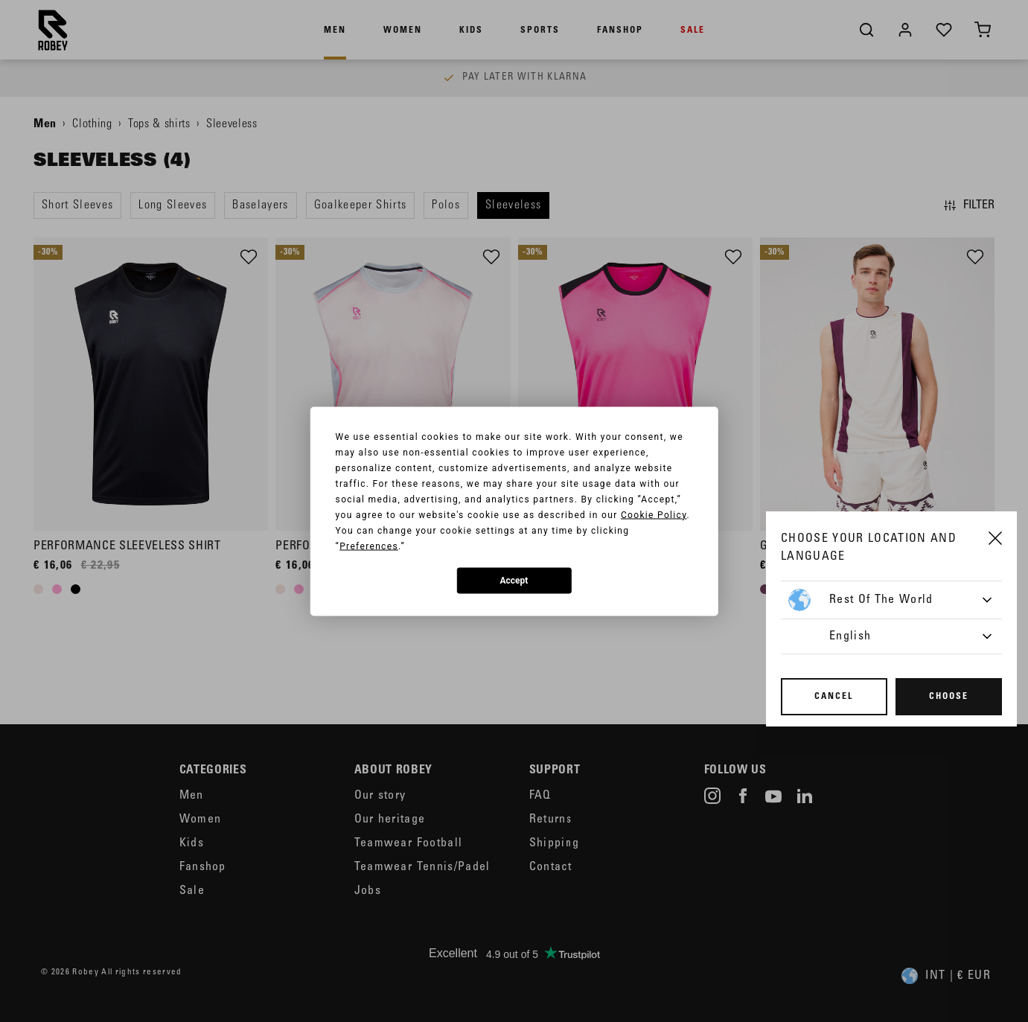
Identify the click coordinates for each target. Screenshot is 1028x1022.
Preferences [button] (368, 545)
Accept (514, 580)
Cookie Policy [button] (654, 514)
